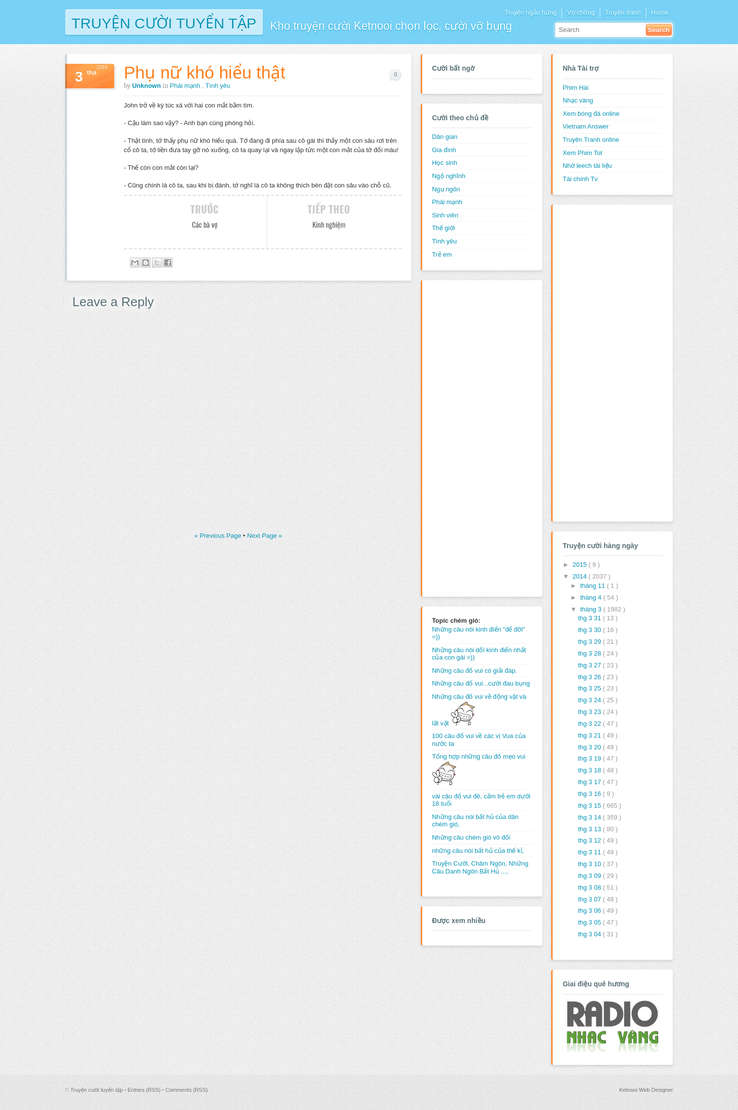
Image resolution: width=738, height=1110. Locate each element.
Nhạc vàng (577, 100)
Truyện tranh (623, 12)
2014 (581, 576)
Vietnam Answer (585, 126)
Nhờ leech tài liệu (586, 165)
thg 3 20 (590, 747)
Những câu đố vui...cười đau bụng (481, 683)
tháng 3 (591, 609)
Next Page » (264, 535)
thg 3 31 (590, 618)
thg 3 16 (590, 793)
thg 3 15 (590, 805)
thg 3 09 (590, 875)
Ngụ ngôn (446, 189)
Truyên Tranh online (590, 139)
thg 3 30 (590, 630)
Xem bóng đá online (590, 113)
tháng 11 (593, 585)
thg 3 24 (590, 700)
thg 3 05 (590, 922)
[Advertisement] (471, 437)
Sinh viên (445, 215)
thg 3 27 (590, 665)
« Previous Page (219, 535)
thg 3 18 (590, 770)
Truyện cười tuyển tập (164, 22)
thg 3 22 (590, 723)
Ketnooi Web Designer (646, 1090)
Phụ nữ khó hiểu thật (204, 72)
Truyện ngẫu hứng (531, 12)
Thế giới (443, 228)
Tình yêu (217, 85)
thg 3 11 (590, 852)
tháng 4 (591, 597)
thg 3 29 (590, 641)
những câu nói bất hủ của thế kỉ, (478, 850)
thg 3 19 (590, 758)
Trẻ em (442, 254)
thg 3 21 (590, 735)
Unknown (147, 85)
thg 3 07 (590, 899)
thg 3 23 (590, 711)
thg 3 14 (590, 817)
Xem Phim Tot (582, 153)
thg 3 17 (590, 782)
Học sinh (444, 162)
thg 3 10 (590, 864)
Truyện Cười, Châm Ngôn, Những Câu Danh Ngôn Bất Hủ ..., (480, 867)
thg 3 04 (590, 934)
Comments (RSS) (186, 1090)
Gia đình (444, 150)
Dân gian (445, 136)
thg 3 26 (590, 677)
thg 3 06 (590, 910)
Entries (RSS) (144, 1090)
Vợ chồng (580, 12)
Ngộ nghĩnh (448, 176)
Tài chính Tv (579, 179)
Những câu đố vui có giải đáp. (474, 670)
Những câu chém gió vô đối (471, 837)
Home (659, 12)
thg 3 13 (590, 829)
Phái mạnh (186, 85)
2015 (581, 564)
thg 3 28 (590, 653)
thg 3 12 (590, 840)
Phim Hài (575, 87)
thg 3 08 (590, 887)
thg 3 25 (590, 688)
